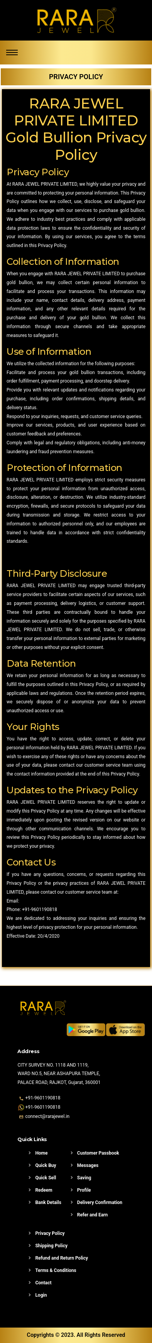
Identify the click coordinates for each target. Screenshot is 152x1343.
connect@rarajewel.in (47, 1116)
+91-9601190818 (39, 909)
